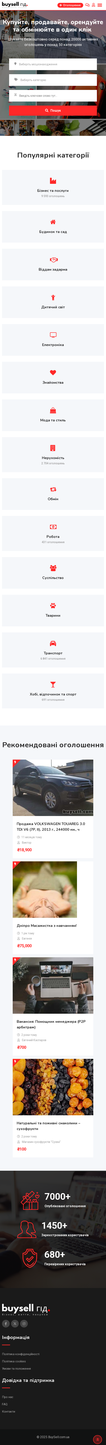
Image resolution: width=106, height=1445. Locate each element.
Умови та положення (16, 1368)
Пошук (53, 110)
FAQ (4, 1404)
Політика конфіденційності (20, 1354)
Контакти (8, 1411)
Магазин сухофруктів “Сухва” (41, 1142)
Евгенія (27, 938)
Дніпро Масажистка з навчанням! (47, 925)
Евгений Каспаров (34, 1040)
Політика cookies (14, 1361)
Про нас (7, 1397)
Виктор (26, 842)
